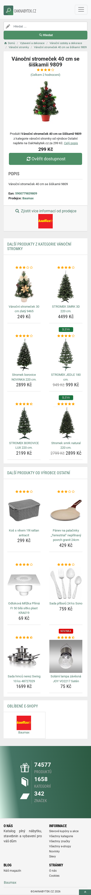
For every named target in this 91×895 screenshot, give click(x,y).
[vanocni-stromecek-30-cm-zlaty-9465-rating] (23, 267)
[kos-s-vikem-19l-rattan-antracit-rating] (23, 491)
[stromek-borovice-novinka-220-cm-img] (23, 354)
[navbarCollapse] (81, 9)
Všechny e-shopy (60, 846)
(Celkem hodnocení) (45, 75)
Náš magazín (12, 870)
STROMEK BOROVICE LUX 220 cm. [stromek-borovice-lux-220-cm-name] (24, 445)
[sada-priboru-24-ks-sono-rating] (65, 564)
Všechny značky (59, 841)
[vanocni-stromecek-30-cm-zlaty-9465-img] (23, 286)
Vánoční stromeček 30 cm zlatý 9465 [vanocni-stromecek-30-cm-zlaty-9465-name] (24, 309)
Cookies (54, 875)
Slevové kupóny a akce (63, 831)
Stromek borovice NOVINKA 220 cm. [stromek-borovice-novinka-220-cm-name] (24, 377)
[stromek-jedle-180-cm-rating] (65, 336)
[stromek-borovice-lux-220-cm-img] (23, 423)
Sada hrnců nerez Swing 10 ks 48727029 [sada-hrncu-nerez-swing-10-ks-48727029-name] (24, 678)
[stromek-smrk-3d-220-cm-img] (65, 286)
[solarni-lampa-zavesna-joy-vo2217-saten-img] (65, 656)
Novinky (54, 851)
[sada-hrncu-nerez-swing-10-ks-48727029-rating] (23, 637)
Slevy (52, 856)
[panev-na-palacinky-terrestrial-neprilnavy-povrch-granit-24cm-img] (65, 510)
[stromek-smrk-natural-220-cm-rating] (65, 404)
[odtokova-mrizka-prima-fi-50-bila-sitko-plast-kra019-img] (23, 583)
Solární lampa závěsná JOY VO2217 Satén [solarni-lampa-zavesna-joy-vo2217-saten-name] (66, 678)
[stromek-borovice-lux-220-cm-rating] (23, 404)
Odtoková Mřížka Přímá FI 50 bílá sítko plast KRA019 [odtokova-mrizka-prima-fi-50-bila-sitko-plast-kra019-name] (24, 608)
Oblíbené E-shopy (22, 706)
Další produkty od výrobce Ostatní (38, 473)
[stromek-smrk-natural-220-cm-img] (65, 423)
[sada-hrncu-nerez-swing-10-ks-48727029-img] (23, 656)
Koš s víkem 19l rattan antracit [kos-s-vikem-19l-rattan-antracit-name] (24, 533)
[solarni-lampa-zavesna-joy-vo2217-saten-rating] (65, 637)
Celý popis (71, 143)
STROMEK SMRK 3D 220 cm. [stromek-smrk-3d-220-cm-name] (66, 309)
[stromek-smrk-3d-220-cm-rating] (65, 267)
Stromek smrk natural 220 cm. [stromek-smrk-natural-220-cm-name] (66, 445)
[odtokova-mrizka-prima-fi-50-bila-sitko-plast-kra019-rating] (23, 564)
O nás (53, 870)
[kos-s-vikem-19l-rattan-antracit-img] (23, 510)
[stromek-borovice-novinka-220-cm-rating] (23, 336)
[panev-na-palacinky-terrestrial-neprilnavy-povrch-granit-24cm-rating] (65, 491)
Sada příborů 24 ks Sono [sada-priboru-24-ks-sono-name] (65, 603)
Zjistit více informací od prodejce (45, 218)
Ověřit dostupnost (45, 159)
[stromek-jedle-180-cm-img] (65, 354)
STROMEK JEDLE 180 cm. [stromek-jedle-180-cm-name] (66, 377)
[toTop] (85, 892)
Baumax (28, 198)
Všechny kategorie (61, 836)
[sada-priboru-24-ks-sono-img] (65, 583)
